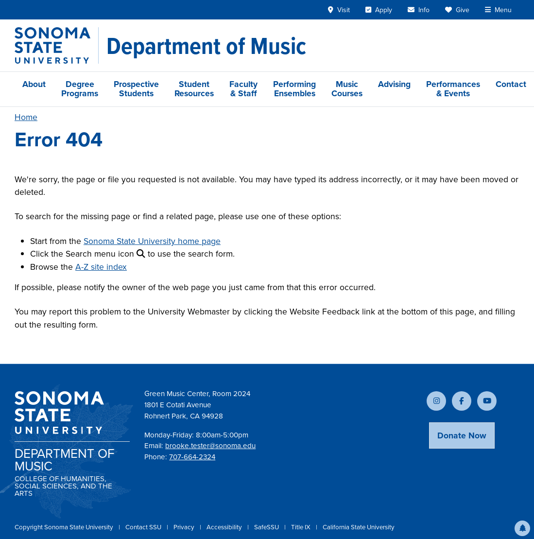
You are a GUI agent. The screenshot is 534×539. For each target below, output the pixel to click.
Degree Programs (79, 89)
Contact (511, 84)
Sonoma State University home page (152, 241)
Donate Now (461, 435)
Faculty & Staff (243, 89)
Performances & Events (453, 89)
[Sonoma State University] (57, 45)
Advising (394, 84)
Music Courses (346, 89)
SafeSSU (267, 527)
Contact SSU (144, 527)
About (34, 84)
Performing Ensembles (294, 89)
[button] (522, 528)
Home (26, 117)
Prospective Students (136, 89)
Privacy (184, 527)
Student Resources (194, 89)
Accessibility (225, 527)
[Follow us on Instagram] (436, 401)
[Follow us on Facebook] (461, 401)
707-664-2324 (192, 457)
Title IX (301, 527)
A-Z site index (101, 267)
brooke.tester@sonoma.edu (210, 445)
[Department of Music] (206, 46)
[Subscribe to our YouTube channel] (487, 401)
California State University (359, 527)
